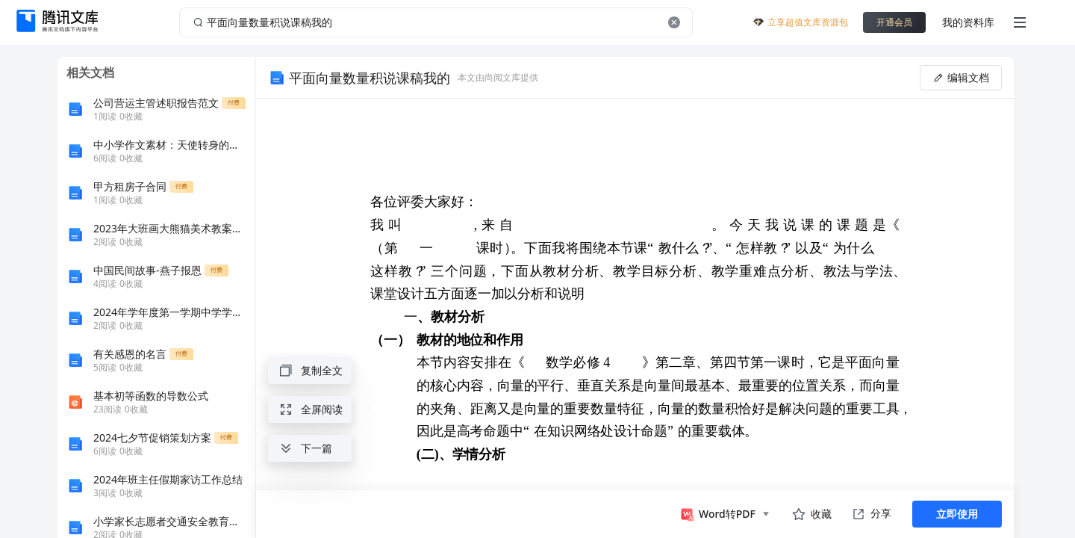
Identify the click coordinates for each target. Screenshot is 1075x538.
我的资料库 (968, 22)
